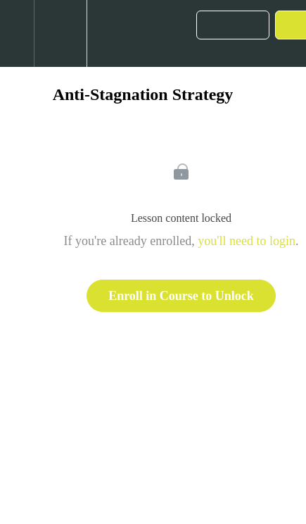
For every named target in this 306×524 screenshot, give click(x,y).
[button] (17, 33)
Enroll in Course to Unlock (181, 296)
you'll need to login (246, 241)
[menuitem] (60, 33)
